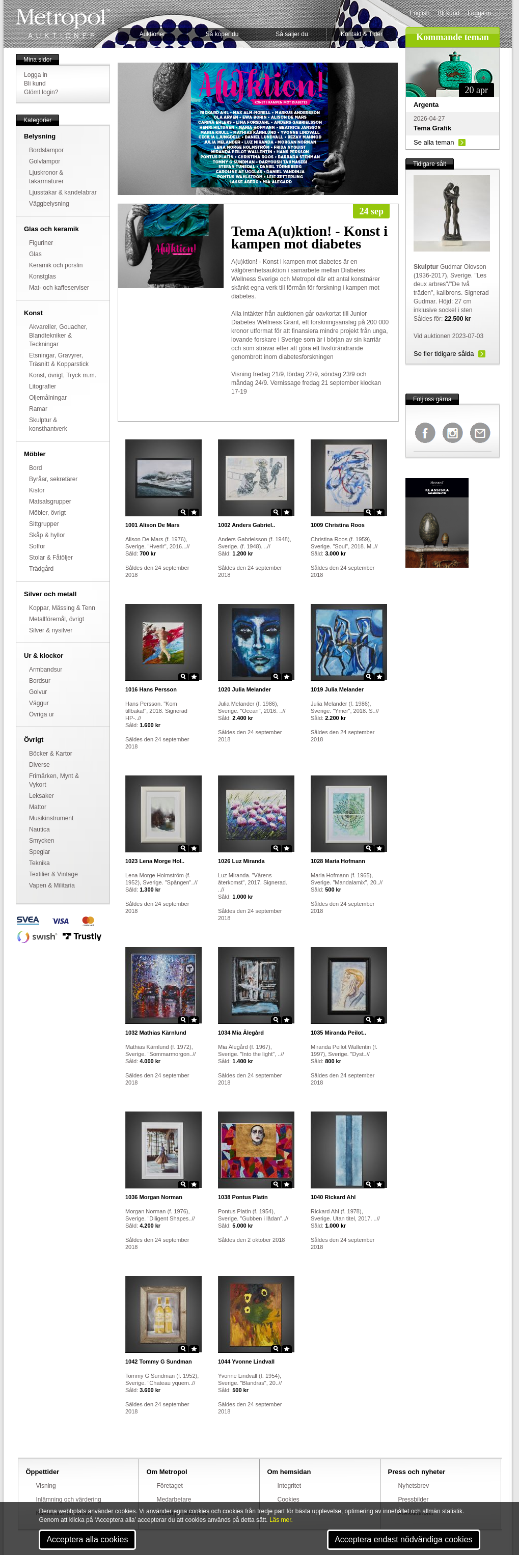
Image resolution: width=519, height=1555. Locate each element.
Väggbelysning (49, 203)
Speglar (39, 851)
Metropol (63, 23)
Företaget (170, 1485)
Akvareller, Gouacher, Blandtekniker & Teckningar (58, 335)
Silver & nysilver (50, 630)
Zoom (183, 512)
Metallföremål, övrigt (56, 619)
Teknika (39, 863)
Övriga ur (41, 714)
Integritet (290, 1485)
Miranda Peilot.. (338, 1033)
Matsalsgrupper (50, 501)
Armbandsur (45, 669)
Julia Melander (244, 689)
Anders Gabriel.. (246, 525)
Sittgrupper (44, 523)
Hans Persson (151, 689)
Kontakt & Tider (362, 34)
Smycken (41, 840)
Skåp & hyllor (47, 535)
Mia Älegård (241, 1033)
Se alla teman (434, 142)
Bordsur (39, 680)
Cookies (288, 1499)
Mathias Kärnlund (155, 1033)
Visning (46, 1485)
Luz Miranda (241, 861)
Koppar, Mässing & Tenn (62, 608)
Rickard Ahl (333, 1197)
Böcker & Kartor (50, 753)
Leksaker (41, 795)
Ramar (38, 408)
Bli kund (448, 13)
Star (194, 512)
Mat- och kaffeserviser (59, 287)
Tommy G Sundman (158, 1361)
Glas (35, 254)
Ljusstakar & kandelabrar (63, 192)
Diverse (39, 764)
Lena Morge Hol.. (154, 861)
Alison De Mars (152, 525)
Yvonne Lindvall (246, 1361)
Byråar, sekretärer (53, 479)
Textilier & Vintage (53, 874)
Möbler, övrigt (47, 512)
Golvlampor (44, 161)
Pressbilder (413, 1499)
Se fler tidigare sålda (444, 353)
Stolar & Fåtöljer (51, 557)
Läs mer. (281, 1519)
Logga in (479, 13)
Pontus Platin (243, 1197)
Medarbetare (174, 1499)
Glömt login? (41, 92)
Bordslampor (46, 150)
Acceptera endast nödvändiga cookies (403, 1539)
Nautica (39, 829)
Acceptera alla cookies (87, 1539)
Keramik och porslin (56, 265)
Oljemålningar (48, 397)
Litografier (42, 386)
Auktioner (153, 34)
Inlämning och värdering (68, 1499)
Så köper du (222, 34)
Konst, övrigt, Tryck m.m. (62, 375)
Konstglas (42, 276)
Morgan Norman (153, 1197)
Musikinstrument (51, 818)
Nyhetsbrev (413, 1485)
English (419, 13)
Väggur (39, 703)
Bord (35, 467)
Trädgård (41, 568)
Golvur (38, 692)
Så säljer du (292, 34)
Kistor (37, 490)
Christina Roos (338, 525)
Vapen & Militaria (52, 885)
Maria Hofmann (338, 861)
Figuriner (41, 242)
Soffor (37, 546)
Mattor (37, 807)
